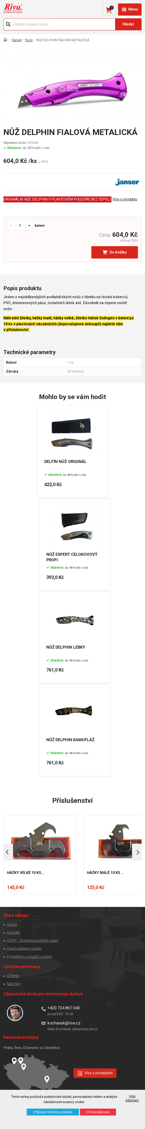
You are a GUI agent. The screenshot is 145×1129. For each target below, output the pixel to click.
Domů (12, 924)
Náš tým (14, 983)
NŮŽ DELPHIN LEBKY (66, 646)
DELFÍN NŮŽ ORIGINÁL (65, 461)
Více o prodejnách (98, 1073)
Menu (133, 9)
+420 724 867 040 (63, 1007)
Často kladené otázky (24, 948)
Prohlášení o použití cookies (29, 956)
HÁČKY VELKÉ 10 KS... (25, 872)
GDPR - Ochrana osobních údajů (32, 940)
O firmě (13, 975)
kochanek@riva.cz (64, 1023)
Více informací (132, 1098)
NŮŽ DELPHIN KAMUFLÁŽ (71, 739)
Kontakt (13, 932)
